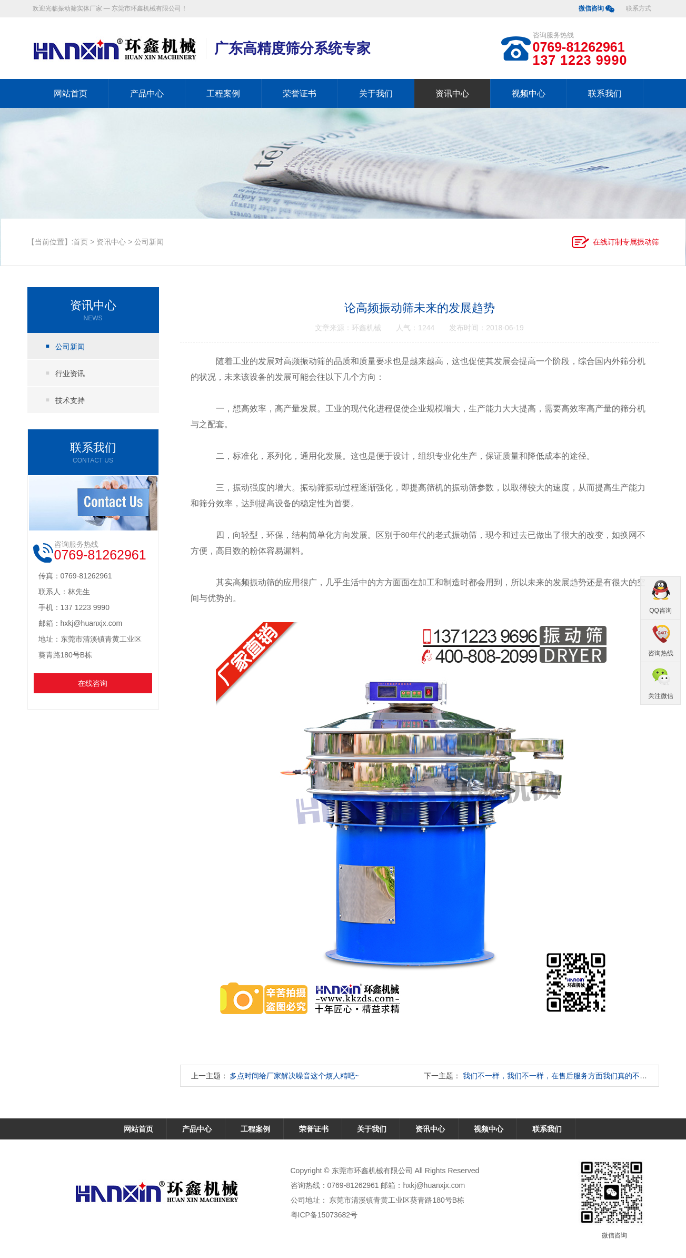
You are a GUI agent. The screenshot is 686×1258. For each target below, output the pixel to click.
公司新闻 (149, 242)
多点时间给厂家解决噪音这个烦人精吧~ (294, 1076)
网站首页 (70, 93)
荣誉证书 (299, 93)
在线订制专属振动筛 (626, 242)
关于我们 (376, 93)
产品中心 (147, 93)
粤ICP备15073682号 (324, 1215)
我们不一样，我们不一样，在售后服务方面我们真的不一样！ (562, 1076)
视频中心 (528, 93)
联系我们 (605, 93)
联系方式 (638, 8)
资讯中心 (452, 93)
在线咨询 (92, 683)
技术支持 (70, 400)
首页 (80, 242)
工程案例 (223, 93)
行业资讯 (70, 373)
